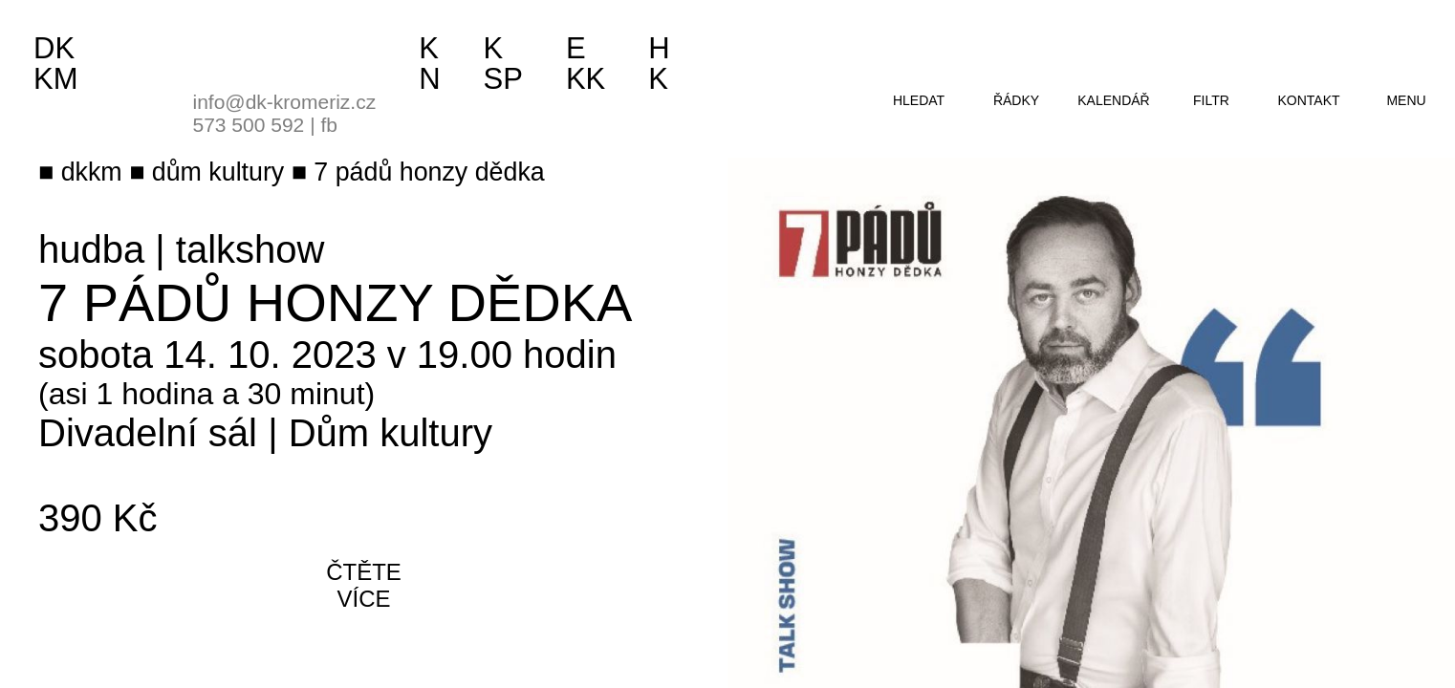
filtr (1211, 100)
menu (1405, 100)
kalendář (1113, 100)
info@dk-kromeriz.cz (285, 102)
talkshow (250, 249)
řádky (1016, 100)
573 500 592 (249, 125)
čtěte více (364, 585)
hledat (919, 100)
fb (328, 125)
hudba (91, 249)
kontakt (1308, 100)
